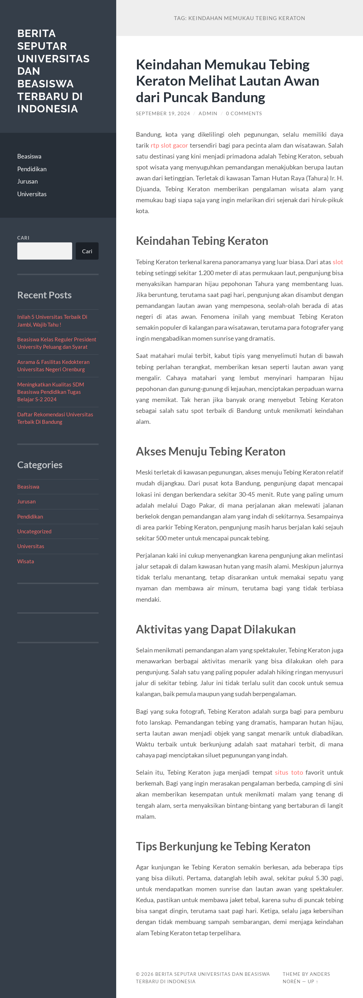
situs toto (289, 772)
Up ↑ (313, 981)
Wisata (25, 561)
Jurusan (27, 181)
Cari (23, 238)
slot (338, 262)
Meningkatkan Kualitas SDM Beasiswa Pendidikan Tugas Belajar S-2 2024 (50, 392)
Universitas (31, 194)
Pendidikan (31, 169)
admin (208, 113)
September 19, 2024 (163, 113)
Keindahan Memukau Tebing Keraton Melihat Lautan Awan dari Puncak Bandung (227, 80)
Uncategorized (34, 531)
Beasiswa (29, 156)
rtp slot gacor (169, 145)
